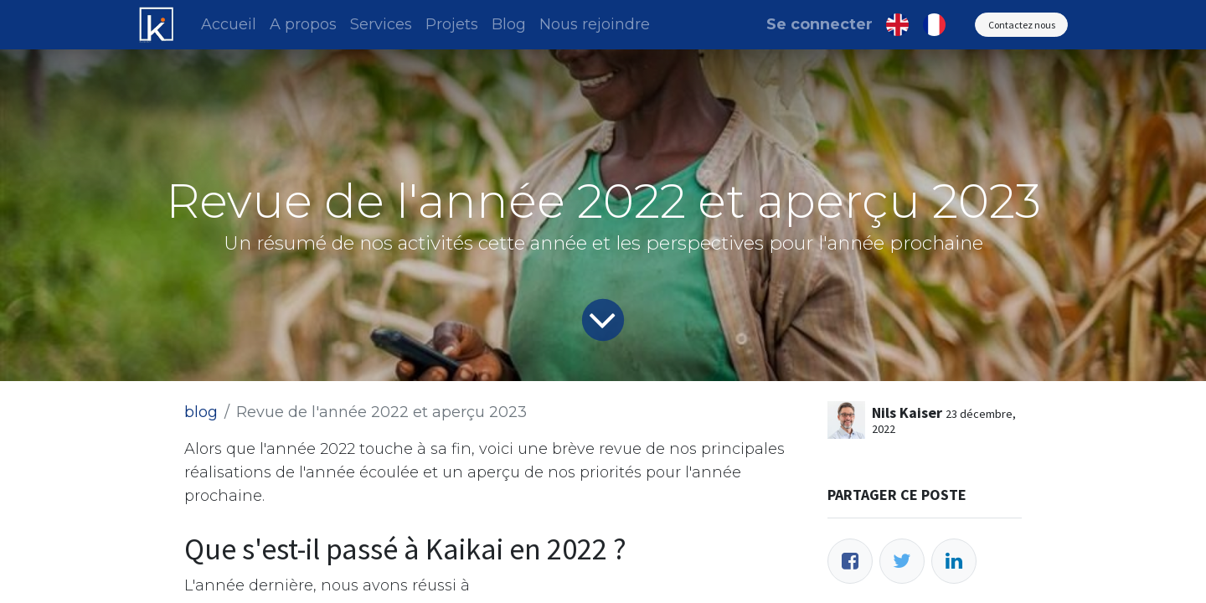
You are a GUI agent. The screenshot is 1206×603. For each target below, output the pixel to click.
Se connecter (819, 24)
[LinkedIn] (954, 561)
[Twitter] (902, 561)
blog (201, 412)
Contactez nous (1021, 24)
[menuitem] (228, 25)
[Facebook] (850, 561)
